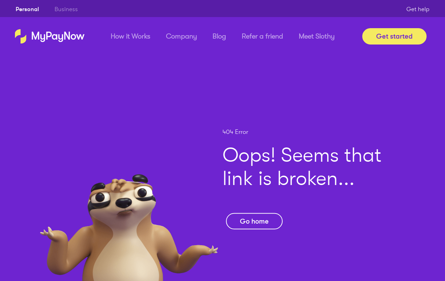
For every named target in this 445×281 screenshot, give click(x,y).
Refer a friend (262, 36)
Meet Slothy (316, 36)
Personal (27, 9)
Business (66, 9)
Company (181, 36)
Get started (394, 36)
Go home (254, 221)
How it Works (130, 36)
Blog (219, 36)
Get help (417, 9)
